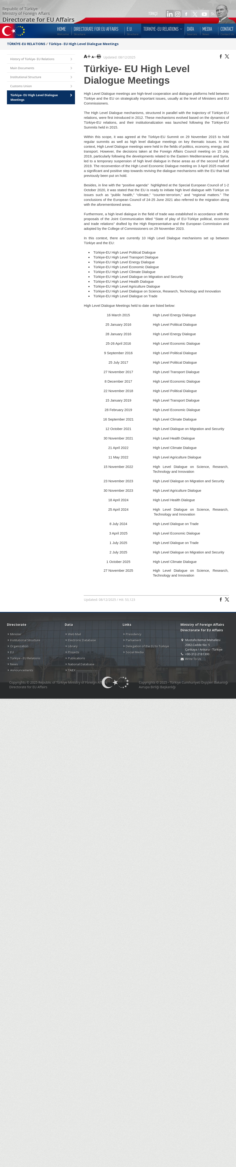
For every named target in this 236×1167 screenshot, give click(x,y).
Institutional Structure (41, 77)
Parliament (133, 640)
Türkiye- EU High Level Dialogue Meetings (84, 44)
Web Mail (74, 634)
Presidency (134, 634)
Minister (16, 634)
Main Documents (41, 68)
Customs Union (41, 86)
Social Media (135, 652)
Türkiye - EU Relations (25, 658)
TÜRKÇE (153, 14)
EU (12, 652)
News (14, 664)
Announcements (21, 670)
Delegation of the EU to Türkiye (147, 646)
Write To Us (193, 659)
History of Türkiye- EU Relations (41, 59)
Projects (73, 652)
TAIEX (72, 670)
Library (73, 646)
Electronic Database (82, 640)
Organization (19, 646)
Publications (76, 658)
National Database (81, 664)
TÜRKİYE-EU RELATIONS (26, 44)
